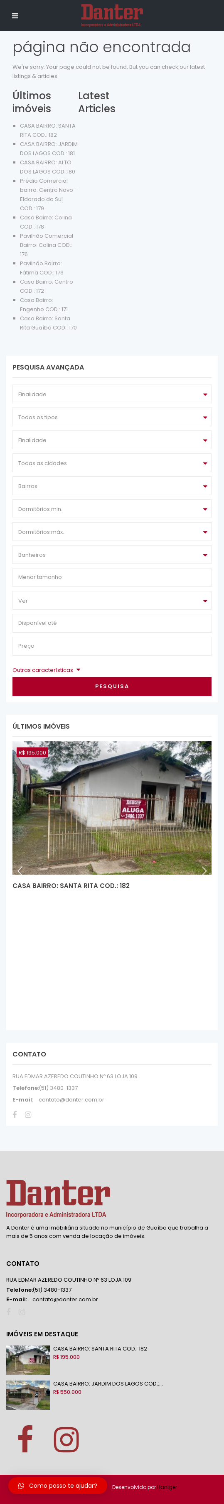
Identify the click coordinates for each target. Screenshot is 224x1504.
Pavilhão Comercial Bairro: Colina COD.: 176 (46, 245)
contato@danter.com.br (71, 1100)
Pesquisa (112, 686)
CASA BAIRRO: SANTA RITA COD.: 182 (71, 885)
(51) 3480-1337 (58, 1088)
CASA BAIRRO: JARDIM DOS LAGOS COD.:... (108, 1384)
